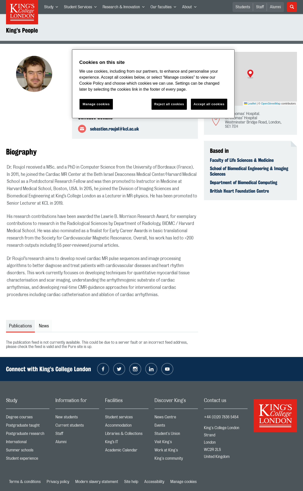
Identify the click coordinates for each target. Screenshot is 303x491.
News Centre (176, 418)
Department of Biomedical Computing (243, 182)
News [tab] (44, 326)
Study (52, 8)
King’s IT (126, 443)
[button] (250, 74)
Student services (126, 418)
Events (176, 426)
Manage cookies (183, 482)
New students (77, 418)
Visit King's (176, 443)
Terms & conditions (25, 482)
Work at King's (176, 451)
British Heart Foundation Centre (239, 191)
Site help (131, 482)
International (27, 443)
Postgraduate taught (27, 426)
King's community (176, 459)
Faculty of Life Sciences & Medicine (242, 160)
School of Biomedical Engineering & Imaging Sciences (249, 171)
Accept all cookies (209, 104)
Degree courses (27, 418)
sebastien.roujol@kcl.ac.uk (114, 129)
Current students (77, 426)
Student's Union (176, 435)
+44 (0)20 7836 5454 (221, 417)
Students (243, 7)
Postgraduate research (27, 435)
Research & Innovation (125, 8)
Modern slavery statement (96, 482)
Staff (260, 7)
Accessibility (154, 482)
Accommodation (126, 426)
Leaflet (250, 103)
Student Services (82, 8)
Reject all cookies (169, 104)
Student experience (27, 459)
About (190, 8)
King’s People (22, 30)
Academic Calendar (126, 451)
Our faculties (164, 8)
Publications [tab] (20, 326)
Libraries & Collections (126, 435)
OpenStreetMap (271, 103)
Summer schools (27, 451)
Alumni (275, 7)
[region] (153, 83)
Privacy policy (58, 482)
